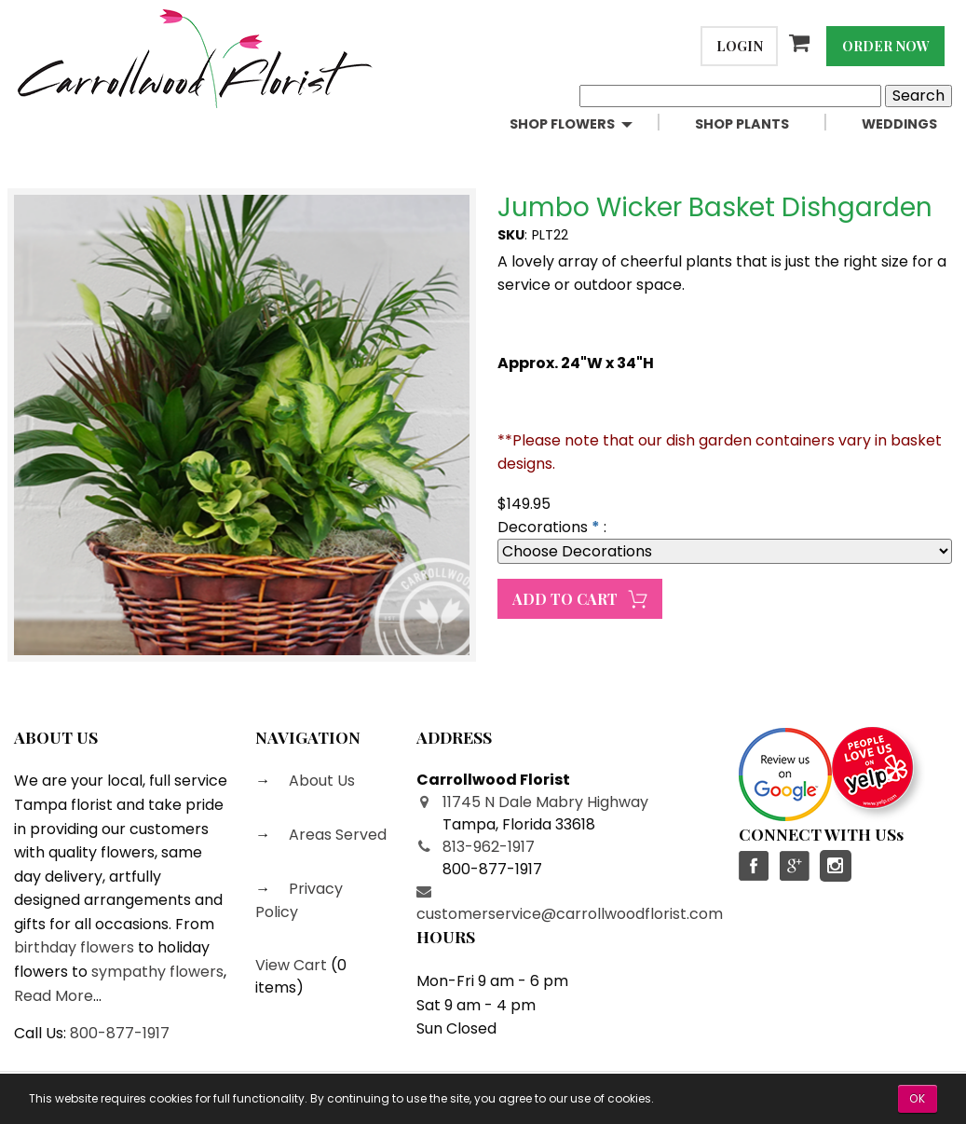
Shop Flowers (562, 124)
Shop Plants (742, 124)
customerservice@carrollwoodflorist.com (569, 914)
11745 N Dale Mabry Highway (545, 802)
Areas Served (336, 834)
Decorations (542, 527)
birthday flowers (74, 947)
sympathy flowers (157, 971)
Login (739, 45)
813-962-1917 (488, 846)
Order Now (886, 45)
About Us (320, 780)
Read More (53, 996)
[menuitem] (587, 124)
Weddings (899, 124)
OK (917, 1098)
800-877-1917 (120, 1033)
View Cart (291, 965)
